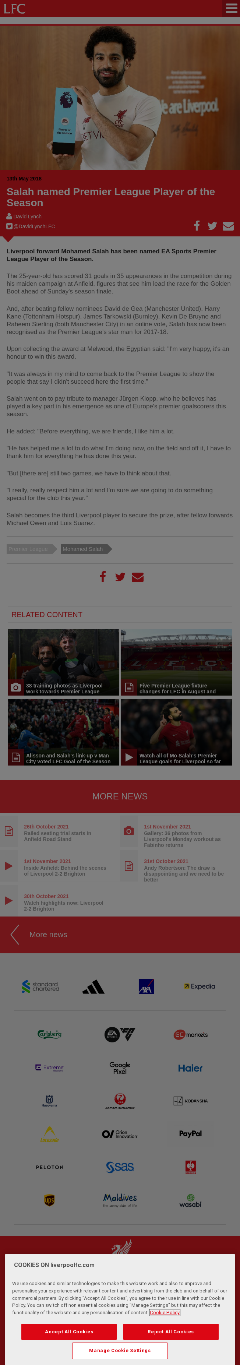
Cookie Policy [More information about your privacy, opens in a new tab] (165, 1319)
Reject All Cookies (171, 1338)
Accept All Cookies (69, 1338)
